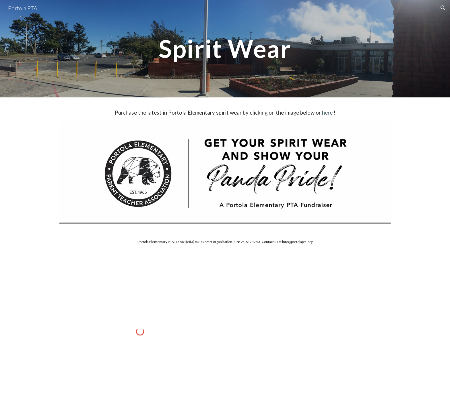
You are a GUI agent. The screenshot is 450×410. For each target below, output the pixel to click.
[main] (225, 48)
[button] (443, 8)
